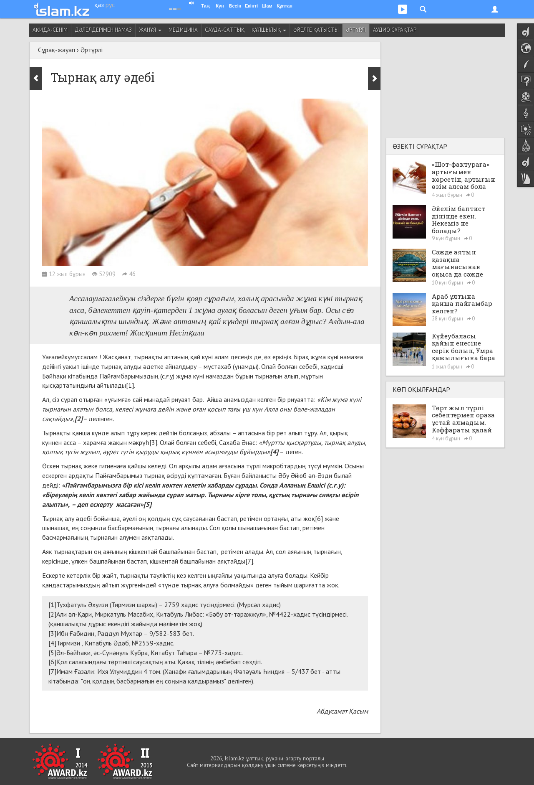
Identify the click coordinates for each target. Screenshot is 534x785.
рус (110, 4)
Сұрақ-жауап (56, 50)
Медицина (183, 29)
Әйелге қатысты (316, 29)
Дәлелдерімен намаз (103, 29)
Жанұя (150, 29)
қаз (99, 4)
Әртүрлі (356, 29)
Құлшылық (269, 29)
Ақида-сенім (50, 29)
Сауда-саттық (224, 29)
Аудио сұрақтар (394, 29)
